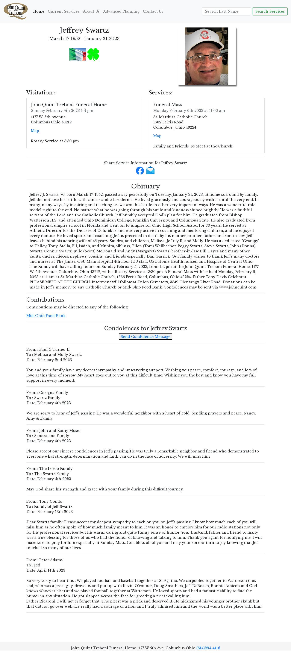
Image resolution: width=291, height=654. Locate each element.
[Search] (226, 11)
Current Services (63, 11)
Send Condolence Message (145, 336)
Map (35, 131)
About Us (91, 11)
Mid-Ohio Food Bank (45, 316)
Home (39, 11)
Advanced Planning (121, 11)
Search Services (270, 11)
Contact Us (153, 11)
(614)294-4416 (208, 648)
